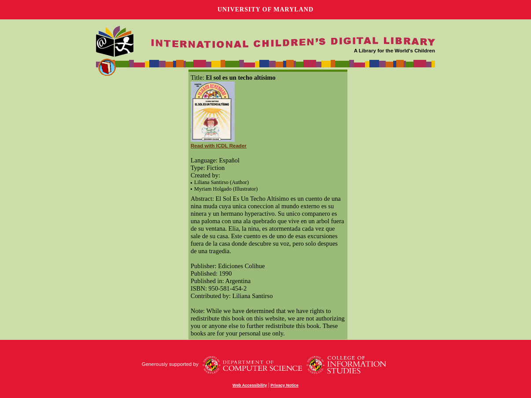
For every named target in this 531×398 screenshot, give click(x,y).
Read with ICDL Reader (219, 145)
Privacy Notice (284, 385)
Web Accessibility (249, 385)
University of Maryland (265, 9)
